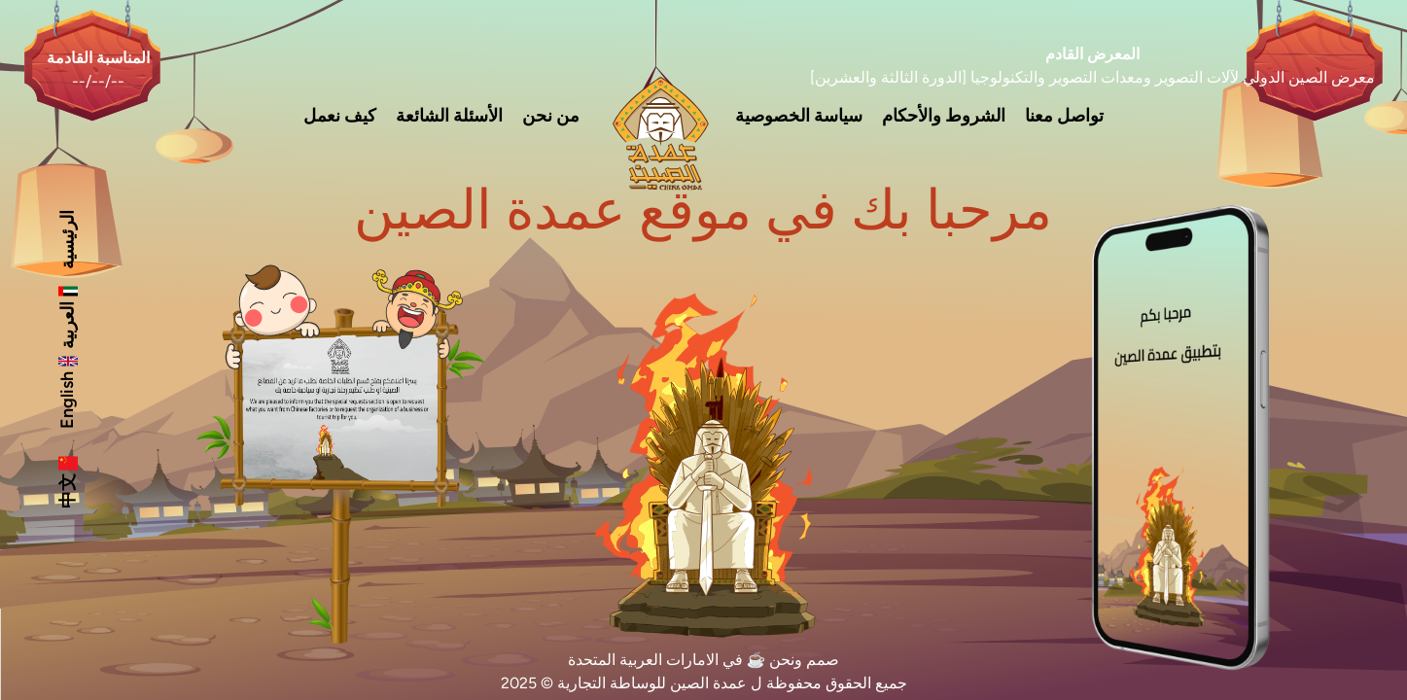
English (67, 390)
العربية (67, 315)
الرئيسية (67, 239)
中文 (67, 481)
